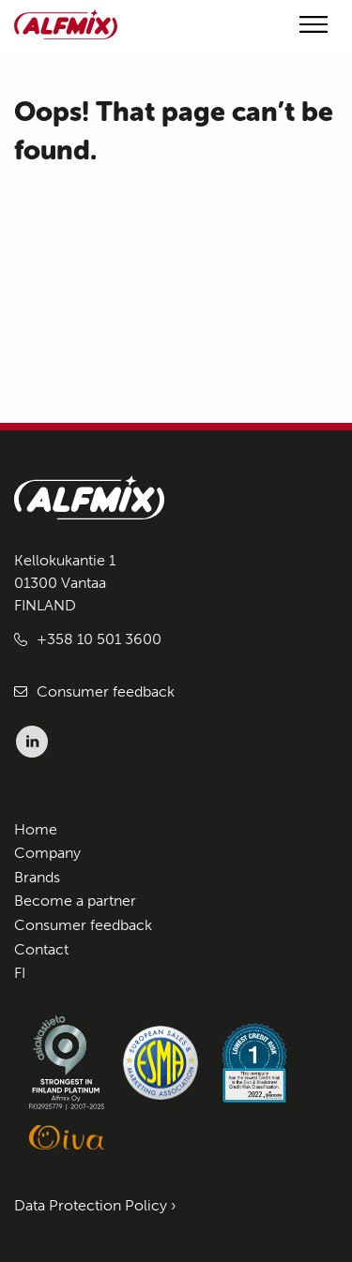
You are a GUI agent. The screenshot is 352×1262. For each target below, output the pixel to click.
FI (19, 973)
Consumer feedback (106, 691)
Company (47, 853)
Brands (37, 877)
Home (35, 829)
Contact (41, 949)
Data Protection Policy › (95, 1205)
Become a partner (75, 900)
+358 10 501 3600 (99, 639)
